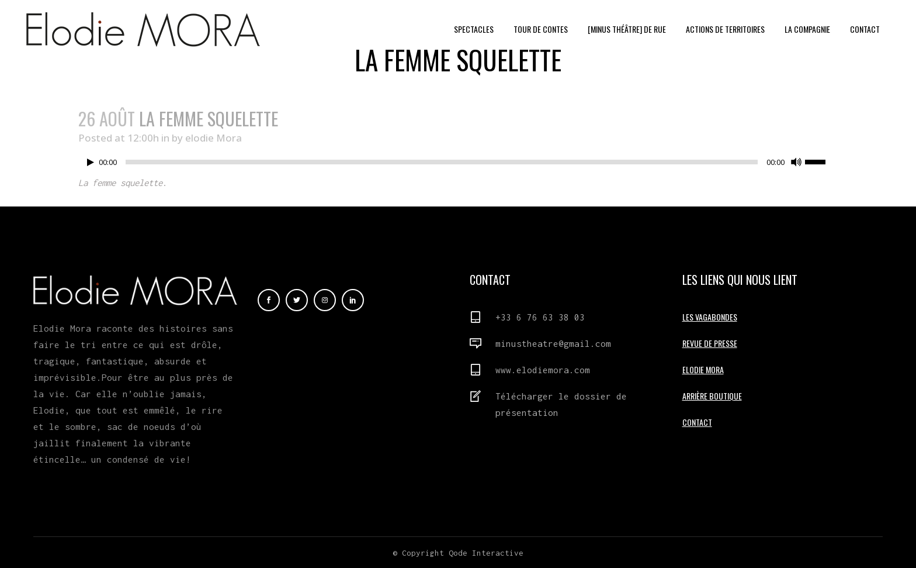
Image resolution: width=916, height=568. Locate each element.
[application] (458, 165)
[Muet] (796, 162)
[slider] (442, 162)
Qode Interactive (486, 552)
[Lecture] (90, 162)
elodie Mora (213, 137)
